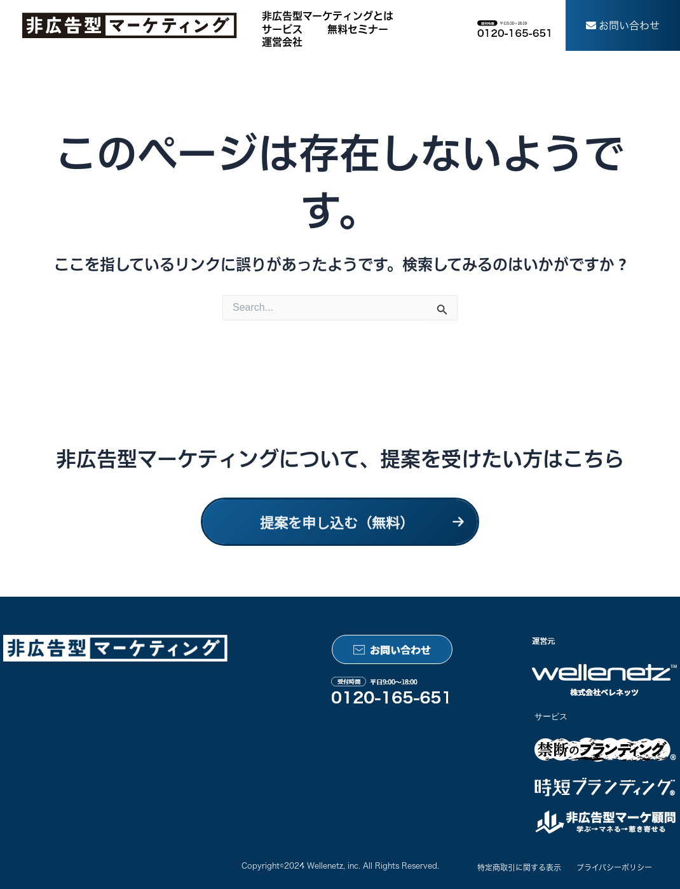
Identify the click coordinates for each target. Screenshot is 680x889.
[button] (623, 25)
